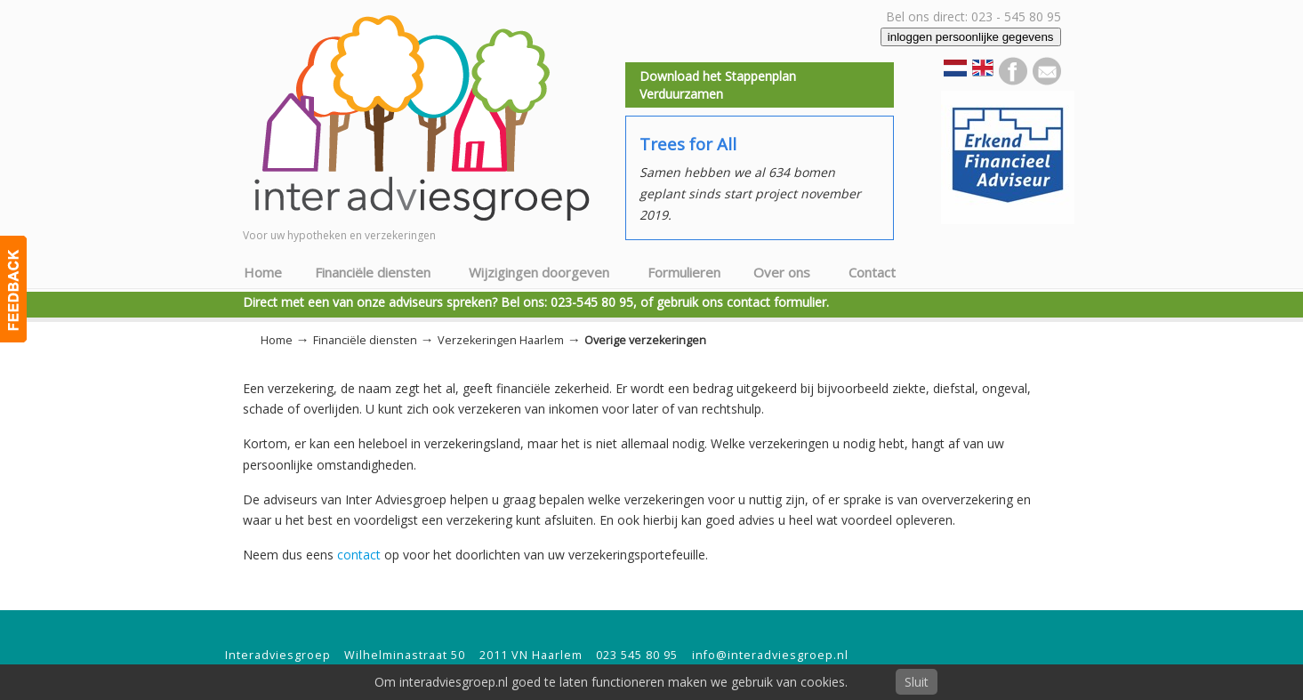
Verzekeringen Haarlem (501, 340)
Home (277, 340)
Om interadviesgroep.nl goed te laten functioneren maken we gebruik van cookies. (611, 681)
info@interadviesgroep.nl (770, 655)
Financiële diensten (365, 340)
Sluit (917, 681)
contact (359, 554)
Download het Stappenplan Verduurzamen (717, 85)
